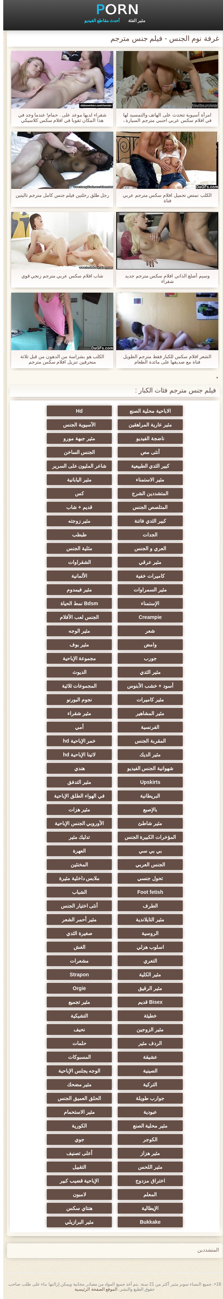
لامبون (76, 1194)
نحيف (76, 1029)
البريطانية (147, 796)
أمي (76, 727)
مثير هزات (76, 809)
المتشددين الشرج (147, 493)
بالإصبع (147, 809)
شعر (147, 631)
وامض (146, 645)
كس (76, 493)
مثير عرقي (146, 562)
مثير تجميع (76, 1002)
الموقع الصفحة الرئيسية (92, 1289)
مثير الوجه (76, 631)
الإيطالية (146, 1208)
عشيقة (147, 1057)
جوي (76, 1139)
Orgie (76, 988)
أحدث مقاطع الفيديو (99, 20)
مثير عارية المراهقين (147, 425)
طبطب (76, 535)
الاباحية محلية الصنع (147, 411)
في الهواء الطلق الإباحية (76, 796)
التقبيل (76, 1167)
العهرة (76, 851)
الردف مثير (147, 1043)
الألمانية (76, 576)
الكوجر (147, 1139)
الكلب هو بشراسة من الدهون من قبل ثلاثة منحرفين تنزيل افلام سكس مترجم (59, 359)
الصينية (147, 1071)
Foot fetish (147, 892)
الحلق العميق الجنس (76, 1098)
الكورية (76, 1126)
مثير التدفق (76, 782)
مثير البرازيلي (76, 1222)
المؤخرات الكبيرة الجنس (147, 837)
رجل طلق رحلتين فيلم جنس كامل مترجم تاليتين (59, 195)
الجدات (146, 535)
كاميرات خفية (146, 576)
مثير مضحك (76, 1084)
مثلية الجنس (76, 548)
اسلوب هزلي (147, 947)
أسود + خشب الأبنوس (147, 686)
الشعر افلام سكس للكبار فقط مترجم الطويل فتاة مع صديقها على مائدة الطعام (164, 359)
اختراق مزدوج (147, 1181)
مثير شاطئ (147, 823)
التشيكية (76, 1016)
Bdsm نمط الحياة (76, 603)
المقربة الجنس (147, 741)
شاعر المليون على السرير (76, 466)
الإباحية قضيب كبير (76, 1181)
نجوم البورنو (76, 699)
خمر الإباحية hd (76, 741)
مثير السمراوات (147, 590)
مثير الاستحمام (76, 1112)
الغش (76, 947)
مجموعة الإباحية (76, 658)
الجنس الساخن (76, 452)
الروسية (146, 933)
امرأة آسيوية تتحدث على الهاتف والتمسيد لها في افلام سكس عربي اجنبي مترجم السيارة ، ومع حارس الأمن (164, 117)
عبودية (146, 1112)
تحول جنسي (147, 878)
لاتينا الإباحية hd (76, 754)
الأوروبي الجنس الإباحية (76, 823)
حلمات (76, 1043)
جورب (146, 658)
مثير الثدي (146, 672)
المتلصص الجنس (146, 507)
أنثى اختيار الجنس (76, 906)
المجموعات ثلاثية (76, 686)
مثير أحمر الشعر (76, 919)
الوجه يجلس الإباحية (76, 1071)
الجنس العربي (147, 864)
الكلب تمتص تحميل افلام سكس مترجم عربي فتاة (164, 197)
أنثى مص (146, 452)
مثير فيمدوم (76, 590)
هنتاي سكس (76, 1208)
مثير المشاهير (146, 713)
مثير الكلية (147, 974)
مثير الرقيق (147, 988)
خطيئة (146, 1016)
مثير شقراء (76, 713)
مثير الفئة (133, 20)
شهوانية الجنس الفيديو (147, 768)
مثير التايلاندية (146, 919)
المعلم (146, 1194)
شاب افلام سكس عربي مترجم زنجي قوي (59, 276)
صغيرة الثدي (76, 933)
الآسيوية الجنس (76, 425)
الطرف (147, 906)
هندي (76, 768)
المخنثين (76, 864)
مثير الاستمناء (146, 480)
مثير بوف (76, 645)
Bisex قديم (147, 1002)
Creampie (147, 617)
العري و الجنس (147, 548)
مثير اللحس (147, 1167)
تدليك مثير (76, 837)
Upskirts (147, 782)
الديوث (76, 672)
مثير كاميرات (147, 699)
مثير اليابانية (76, 480)
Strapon (76, 974)
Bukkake (146, 1222)
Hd (76, 411)
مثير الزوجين (146, 1029)
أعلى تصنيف (76, 1153)
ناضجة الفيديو (147, 438)
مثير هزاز (147, 1153)
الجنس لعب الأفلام (76, 617)
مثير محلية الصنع (147, 1126)
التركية (147, 1084)
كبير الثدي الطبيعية (147, 466)
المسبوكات (76, 1057)
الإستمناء (147, 603)
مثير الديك (146, 754)
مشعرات (76, 961)
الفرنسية (147, 727)
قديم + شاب (76, 507)
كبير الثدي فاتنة (147, 521)
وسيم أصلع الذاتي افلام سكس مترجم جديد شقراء (164, 278)
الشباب (76, 892)
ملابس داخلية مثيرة (76, 878)
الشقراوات (76, 562)
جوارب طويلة (146, 1098)
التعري (147, 961)
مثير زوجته (76, 521)
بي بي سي (147, 851)
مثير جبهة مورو (76, 438)
